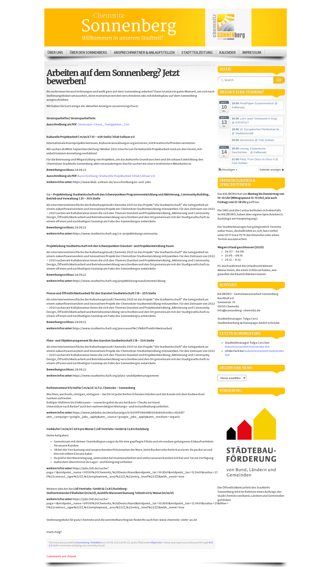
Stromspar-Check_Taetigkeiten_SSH (103, 124)
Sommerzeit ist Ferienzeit (64, 65)
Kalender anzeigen (272, 169)
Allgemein (156, 542)
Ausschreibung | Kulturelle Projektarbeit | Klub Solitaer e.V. (116, 176)
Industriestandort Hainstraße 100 (247, 347)
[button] (228, 170)
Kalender (227, 53)
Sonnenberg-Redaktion (89, 542)
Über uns (55, 53)
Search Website (279, 80)
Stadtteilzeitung (197, 53)
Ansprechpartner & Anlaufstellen (144, 53)
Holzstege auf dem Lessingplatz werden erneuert (184, 65)
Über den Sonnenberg (88, 53)
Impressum (251, 53)
